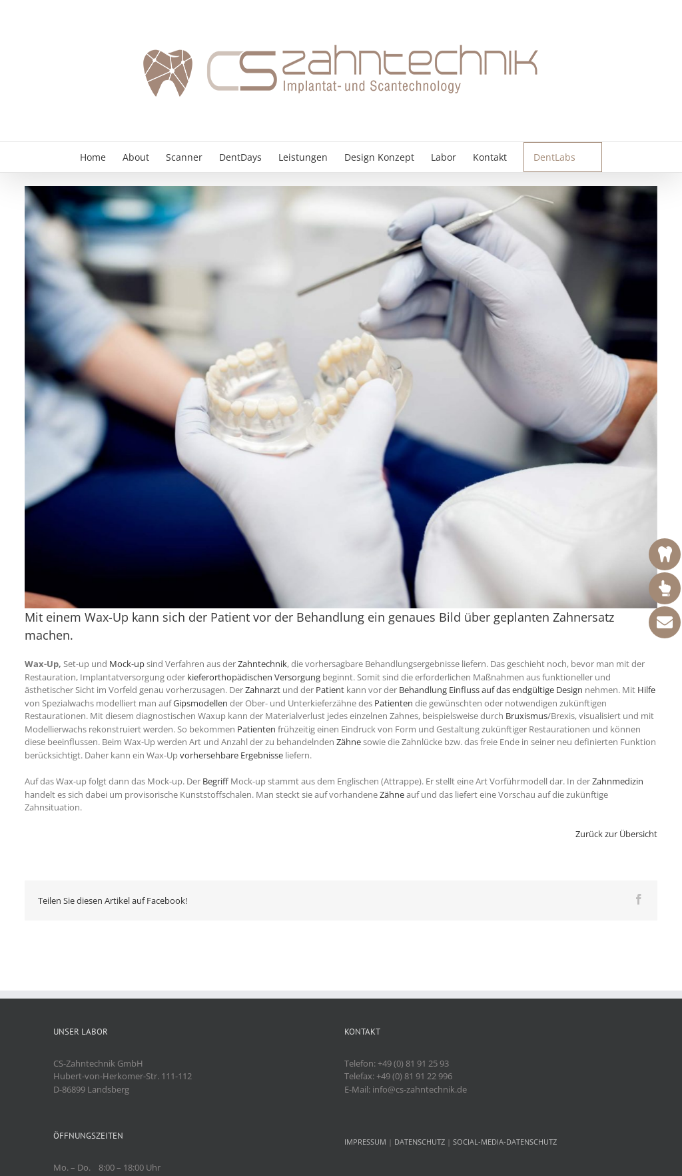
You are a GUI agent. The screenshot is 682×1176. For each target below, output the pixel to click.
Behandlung (330, 617)
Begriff (215, 781)
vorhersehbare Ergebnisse (232, 755)
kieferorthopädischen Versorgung (253, 677)
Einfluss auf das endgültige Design (516, 690)
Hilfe (646, 690)
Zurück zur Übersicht (616, 834)
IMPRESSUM (365, 1142)
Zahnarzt (262, 690)
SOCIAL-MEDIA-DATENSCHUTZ (505, 1142)
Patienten (393, 703)
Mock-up (127, 664)
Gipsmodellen (200, 703)
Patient (230, 617)
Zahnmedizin (617, 781)
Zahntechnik (262, 664)
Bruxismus (526, 716)
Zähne (348, 742)
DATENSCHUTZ (419, 1142)
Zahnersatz (583, 617)
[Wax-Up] (341, 397)
